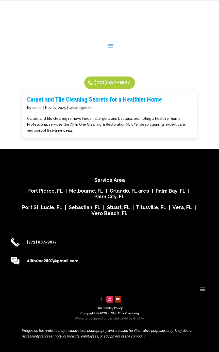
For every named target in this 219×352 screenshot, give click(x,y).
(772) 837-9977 (112, 82)
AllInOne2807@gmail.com (52, 260)
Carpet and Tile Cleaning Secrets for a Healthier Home (94, 99)
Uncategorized (81, 108)
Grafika (138, 318)
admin (37, 108)
